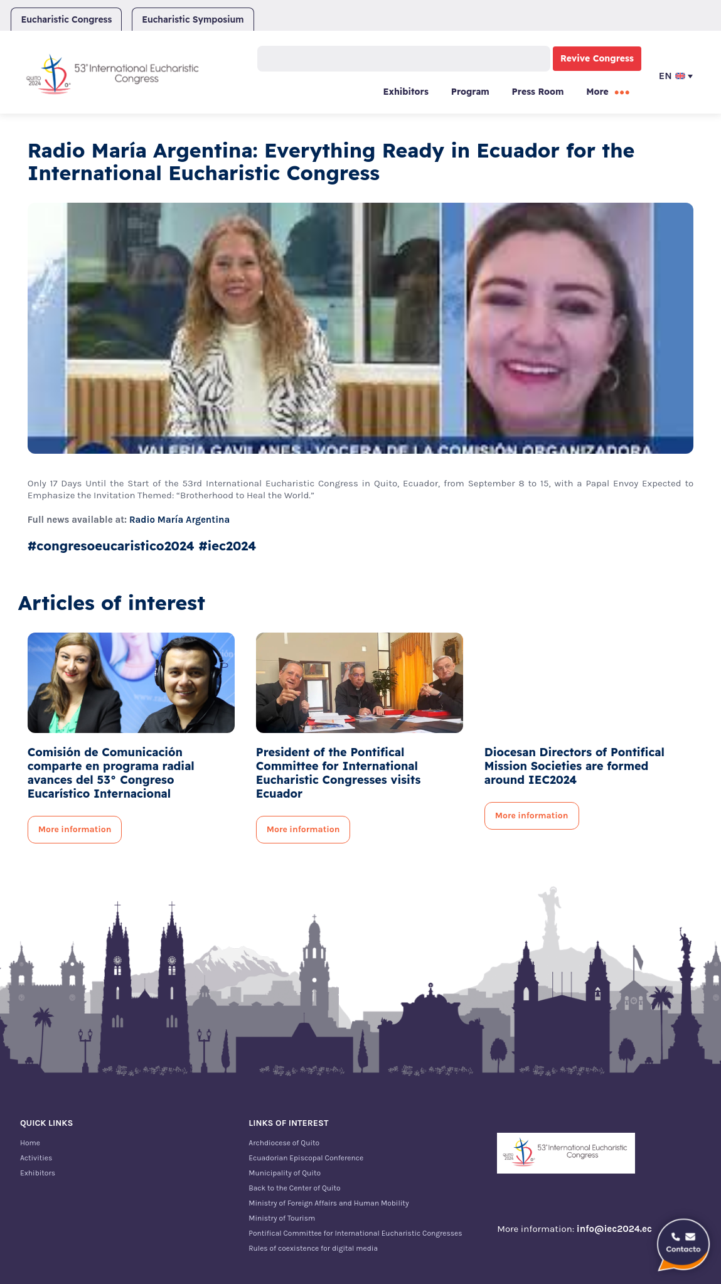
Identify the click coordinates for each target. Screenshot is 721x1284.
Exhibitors (405, 91)
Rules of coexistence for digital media (313, 1248)
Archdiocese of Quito (283, 1142)
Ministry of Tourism (281, 1218)
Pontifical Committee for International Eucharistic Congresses (355, 1233)
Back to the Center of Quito (294, 1188)
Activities (36, 1157)
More (597, 91)
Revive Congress (597, 58)
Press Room (538, 91)
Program (470, 91)
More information (75, 829)
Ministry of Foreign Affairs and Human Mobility (328, 1203)
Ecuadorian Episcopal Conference (305, 1157)
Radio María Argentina (179, 519)
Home (30, 1142)
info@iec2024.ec (614, 1228)
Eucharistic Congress (66, 19)
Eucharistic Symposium (192, 19)
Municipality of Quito (284, 1173)
